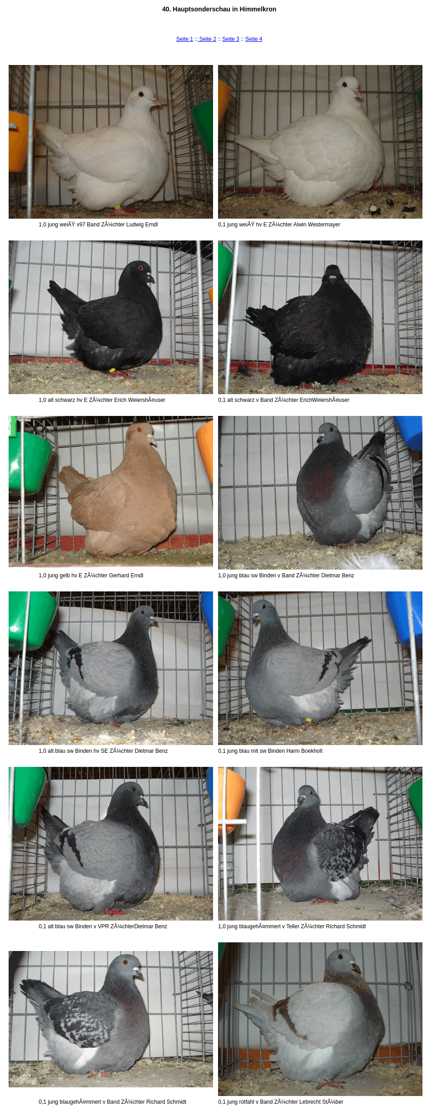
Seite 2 (207, 39)
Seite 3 (230, 39)
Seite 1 (184, 39)
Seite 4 (253, 39)
